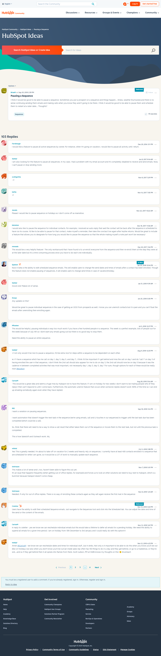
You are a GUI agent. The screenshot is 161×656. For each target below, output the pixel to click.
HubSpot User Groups (52, 609)
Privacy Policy (32, 650)
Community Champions (53, 605)
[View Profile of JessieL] (14, 209)
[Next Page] (98, 567)
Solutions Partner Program (54, 614)
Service (88, 614)
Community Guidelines (79, 650)
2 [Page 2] (75, 567)
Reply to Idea (11, 584)
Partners (89, 628)
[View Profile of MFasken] (15, 325)
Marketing (89, 609)
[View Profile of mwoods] (15, 246)
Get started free (150, 4)
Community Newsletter (53, 619)
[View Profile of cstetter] (15, 505)
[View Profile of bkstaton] (15, 224)
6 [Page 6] (89, 567)
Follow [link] (150, 92)
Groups (129, 612)
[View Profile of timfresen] (15, 466)
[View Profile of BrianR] (13, 92)
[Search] (67, 4)
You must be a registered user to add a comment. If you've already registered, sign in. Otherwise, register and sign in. (55, 580)
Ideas (129, 621)
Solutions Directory (10, 623)
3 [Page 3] (80, 567)
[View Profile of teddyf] (14, 349)
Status (96, 650)
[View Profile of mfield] (14, 448)
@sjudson (20, 369)
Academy (6, 614)
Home (5, 605)
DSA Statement (109, 650)
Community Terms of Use (53, 650)
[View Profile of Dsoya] (14, 297)
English (6, 4)
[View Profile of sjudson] (15, 264)
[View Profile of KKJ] (13, 408)
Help (5, 609)
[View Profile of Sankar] (14, 158)
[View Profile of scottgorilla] (16, 176)
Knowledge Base (9, 619)
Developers (90, 623)
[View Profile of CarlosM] (15, 380)
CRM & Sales (90, 605)
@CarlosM (22, 546)
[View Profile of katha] (14, 191)
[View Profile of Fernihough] (16, 143)
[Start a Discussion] (126, 4)
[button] (156, 93)
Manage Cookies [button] (127, 650)
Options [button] (11, 86)
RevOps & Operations (94, 619)
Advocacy (130, 616)
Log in (135, 4)
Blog (5, 628)
